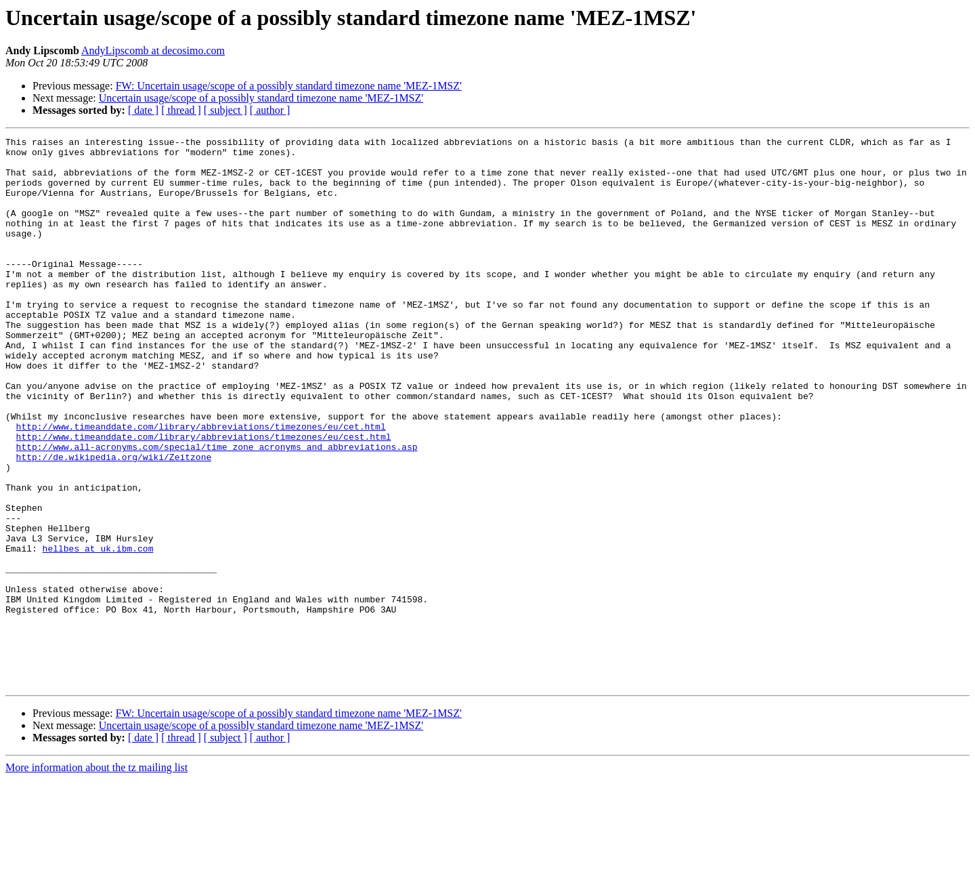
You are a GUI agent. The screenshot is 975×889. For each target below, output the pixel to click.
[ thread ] (181, 110)
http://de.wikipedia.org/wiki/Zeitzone (114, 522)
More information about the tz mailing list (96, 877)
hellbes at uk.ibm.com (98, 631)
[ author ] (270, 110)
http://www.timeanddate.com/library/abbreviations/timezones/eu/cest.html (203, 497)
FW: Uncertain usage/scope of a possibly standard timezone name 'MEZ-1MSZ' (289, 85)
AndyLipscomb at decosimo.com (153, 50)
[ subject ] (225, 110)
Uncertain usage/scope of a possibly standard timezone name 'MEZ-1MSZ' (261, 98)
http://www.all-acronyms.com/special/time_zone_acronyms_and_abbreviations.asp (217, 509)
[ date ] (143, 110)
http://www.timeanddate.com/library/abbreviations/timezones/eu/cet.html (201, 485)
